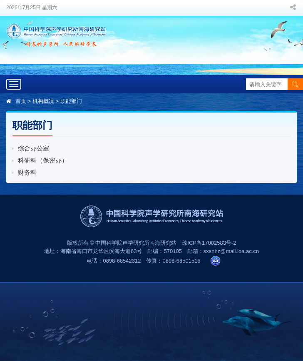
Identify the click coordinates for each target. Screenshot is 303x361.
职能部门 (71, 101)
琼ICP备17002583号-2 (209, 243)
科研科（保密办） (43, 160)
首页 (20, 101)
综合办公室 (33, 148)
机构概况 (43, 101)
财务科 (27, 172)
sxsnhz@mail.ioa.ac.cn (231, 251)
